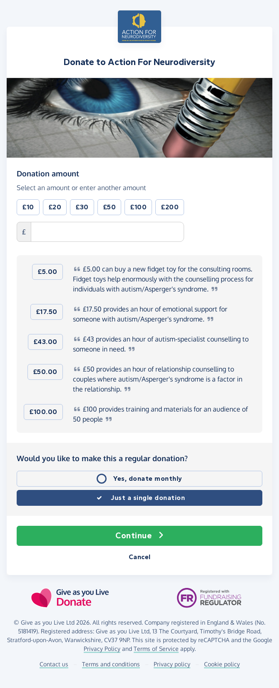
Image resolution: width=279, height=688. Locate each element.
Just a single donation (148, 498)
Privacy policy (172, 664)
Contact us (54, 664)
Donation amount (48, 173)
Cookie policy (222, 664)
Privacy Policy (102, 648)
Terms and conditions (111, 664)
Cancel (140, 557)
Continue (139, 536)
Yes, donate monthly (147, 478)
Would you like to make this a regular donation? (102, 458)
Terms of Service (156, 648)
